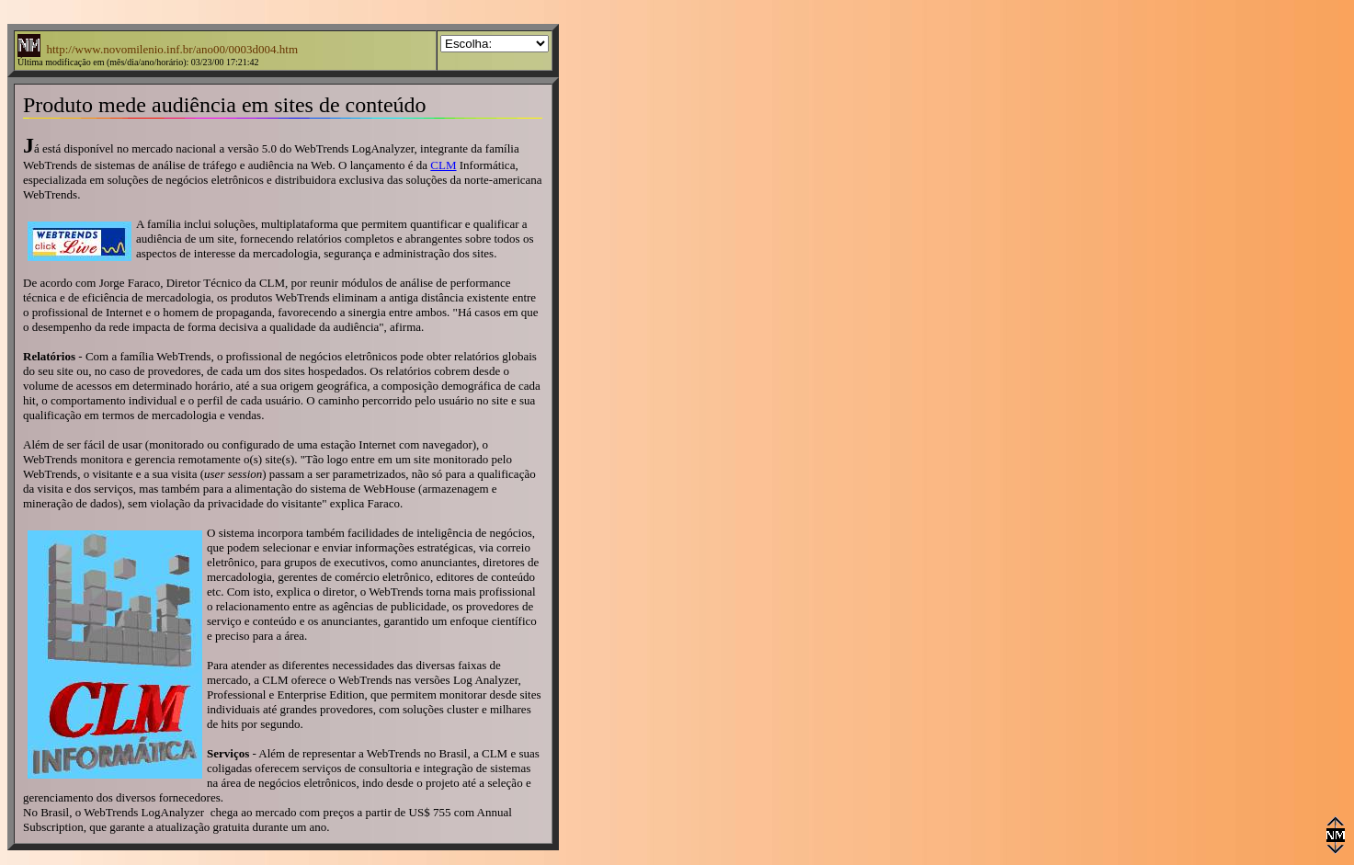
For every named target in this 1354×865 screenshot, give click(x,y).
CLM (443, 165)
